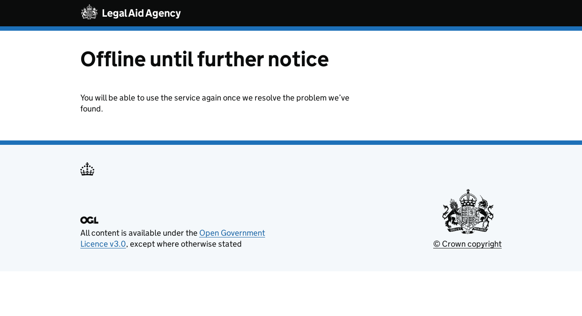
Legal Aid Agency (141, 13)
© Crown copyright (467, 244)
